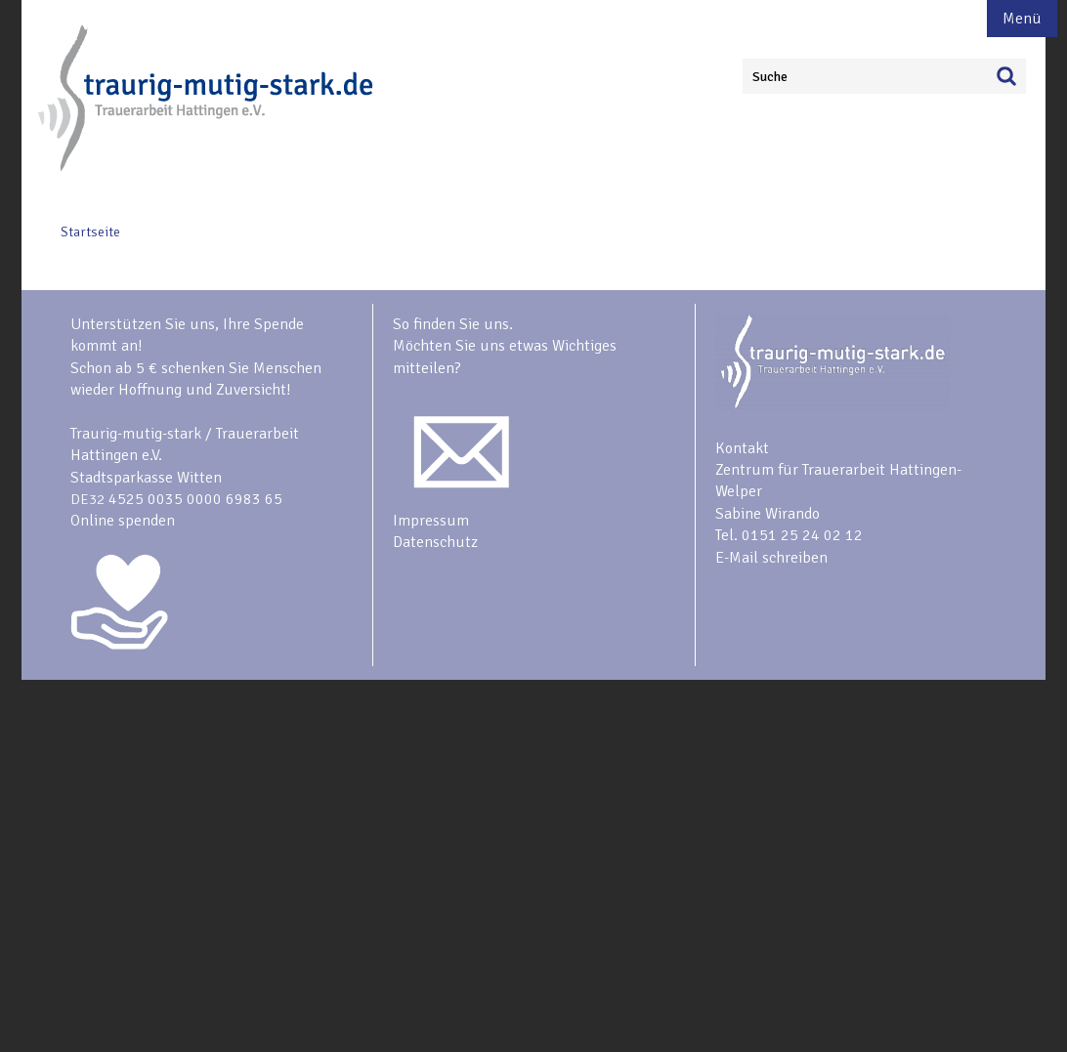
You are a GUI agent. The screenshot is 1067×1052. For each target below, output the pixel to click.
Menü (1022, 18)
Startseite (90, 232)
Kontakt (742, 448)
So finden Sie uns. (453, 324)
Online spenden (122, 520)
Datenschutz (435, 542)
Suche (770, 76)
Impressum (431, 520)
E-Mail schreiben (771, 558)
